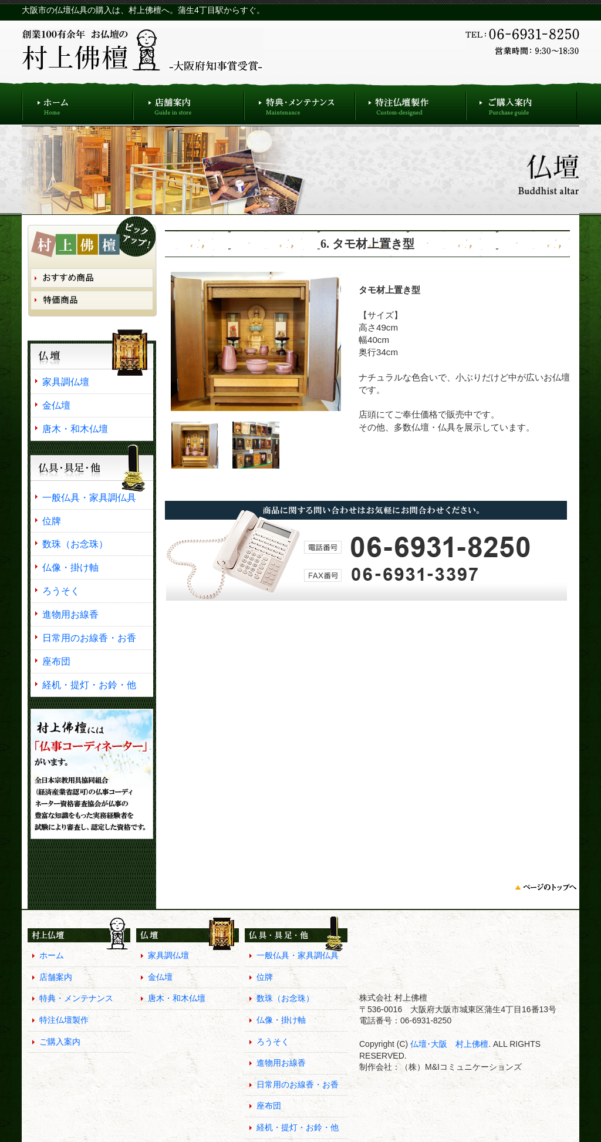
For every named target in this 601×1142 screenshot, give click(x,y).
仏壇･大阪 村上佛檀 (448, 1044)
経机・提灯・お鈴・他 (89, 684)
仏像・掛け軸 (70, 567)
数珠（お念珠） (75, 543)
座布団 (56, 661)
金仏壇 (56, 405)
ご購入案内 (521, 103)
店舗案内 (188, 103)
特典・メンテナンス (299, 103)
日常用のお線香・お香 (89, 637)
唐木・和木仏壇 (75, 428)
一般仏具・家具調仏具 (89, 497)
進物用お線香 (70, 614)
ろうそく (61, 590)
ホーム (77, 103)
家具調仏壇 (65, 381)
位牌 (51, 521)
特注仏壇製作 (410, 103)
